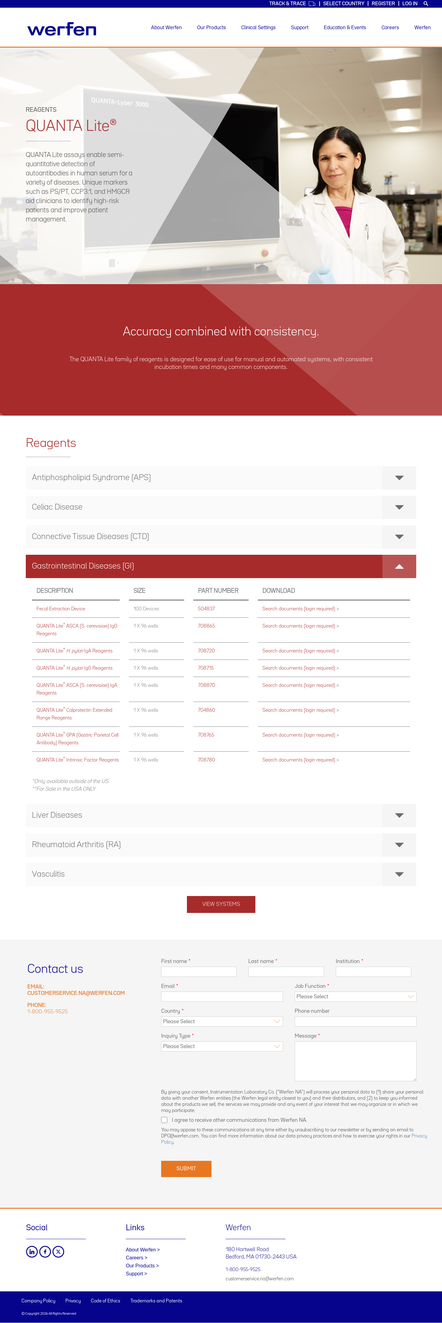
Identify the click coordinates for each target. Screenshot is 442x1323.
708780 (206, 760)
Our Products (211, 27)
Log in (409, 4)
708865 (206, 626)
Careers (390, 27)
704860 (206, 710)
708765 (206, 735)
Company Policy (38, 1301)
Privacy (73, 1301)
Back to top (425, 1306)
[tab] (221, 478)
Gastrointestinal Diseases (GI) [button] (224, 566)
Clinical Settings (258, 27)
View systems (221, 904)
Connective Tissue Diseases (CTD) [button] (224, 537)
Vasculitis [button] (224, 874)
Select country (343, 4)
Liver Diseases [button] (224, 815)
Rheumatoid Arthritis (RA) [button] (224, 845)
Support (299, 27)
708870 (206, 685)
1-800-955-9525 (47, 1011)
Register (383, 4)
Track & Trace (292, 4)
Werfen (422, 27)
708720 (206, 651)
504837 (206, 609)
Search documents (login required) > (300, 609)
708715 (206, 668)
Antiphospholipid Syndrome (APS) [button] (224, 478)
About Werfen (166, 27)
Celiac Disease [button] (224, 507)
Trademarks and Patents (156, 1301)
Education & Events (345, 27)
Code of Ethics (105, 1301)
